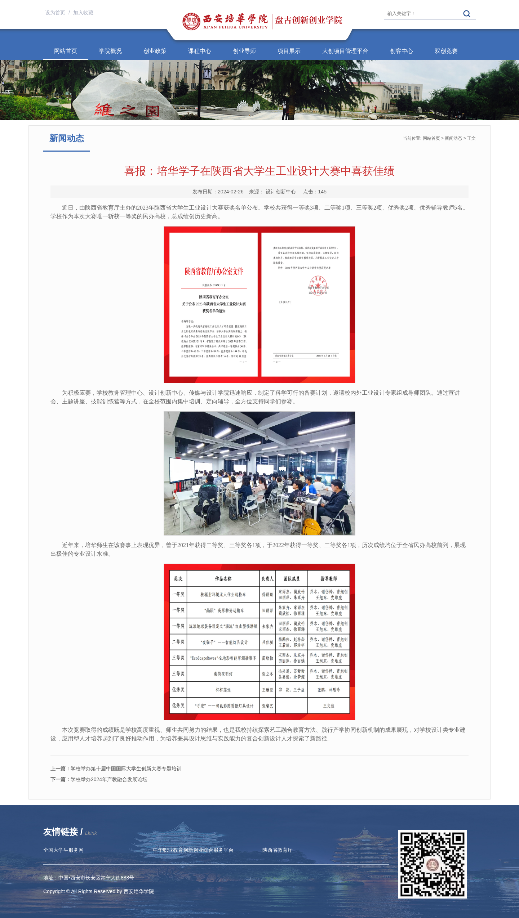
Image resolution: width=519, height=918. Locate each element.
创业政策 (155, 51)
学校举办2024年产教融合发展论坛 (98, 779)
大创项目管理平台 (345, 51)
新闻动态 (453, 138)
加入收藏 (83, 12)
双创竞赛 (446, 51)
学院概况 (110, 51)
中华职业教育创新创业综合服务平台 (193, 850)
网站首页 (65, 51)
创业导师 (244, 51)
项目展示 (289, 51)
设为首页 (56, 12)
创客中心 (401, 51)
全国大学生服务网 (63, 850)
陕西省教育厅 (277, 850)
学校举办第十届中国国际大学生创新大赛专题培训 (116, 768)
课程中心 (199, 51)
